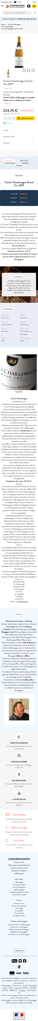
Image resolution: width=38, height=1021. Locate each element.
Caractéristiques (10, 163)
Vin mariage (19, 908)
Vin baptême (19, 911)
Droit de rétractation (19, 887)
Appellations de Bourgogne (19, 932)
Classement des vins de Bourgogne (19, 924)
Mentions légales (19, 889)
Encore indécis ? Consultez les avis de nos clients (19, 846)
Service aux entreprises (19, 906)
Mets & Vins (24, 160)
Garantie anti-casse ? (19, 137)
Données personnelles (19, 894)
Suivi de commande (19, 885)
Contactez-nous (19, 951)
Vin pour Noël (19, 913)
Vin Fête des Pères (19, 915)
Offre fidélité (19, 882)
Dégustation (9, 160)
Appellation (25, 163)
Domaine (19, 165)
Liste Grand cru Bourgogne (19, 927)
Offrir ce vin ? (19, 143)
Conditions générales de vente (19, 892)
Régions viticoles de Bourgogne (19, 929)
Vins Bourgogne (22, 601)
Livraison (19, 130)
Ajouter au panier (25, 118)
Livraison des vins (19, 903)
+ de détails (7, 103)
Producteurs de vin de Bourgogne (19, 934)
